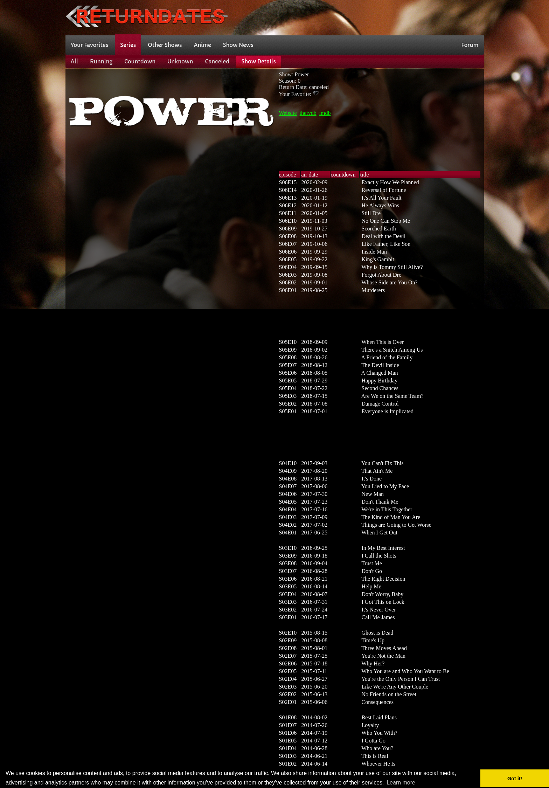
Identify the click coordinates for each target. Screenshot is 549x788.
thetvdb (308, 113)
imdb (325, 113)
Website (288, 113)
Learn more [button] (401, 783)
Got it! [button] (514, 778)
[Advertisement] (356, 17)
